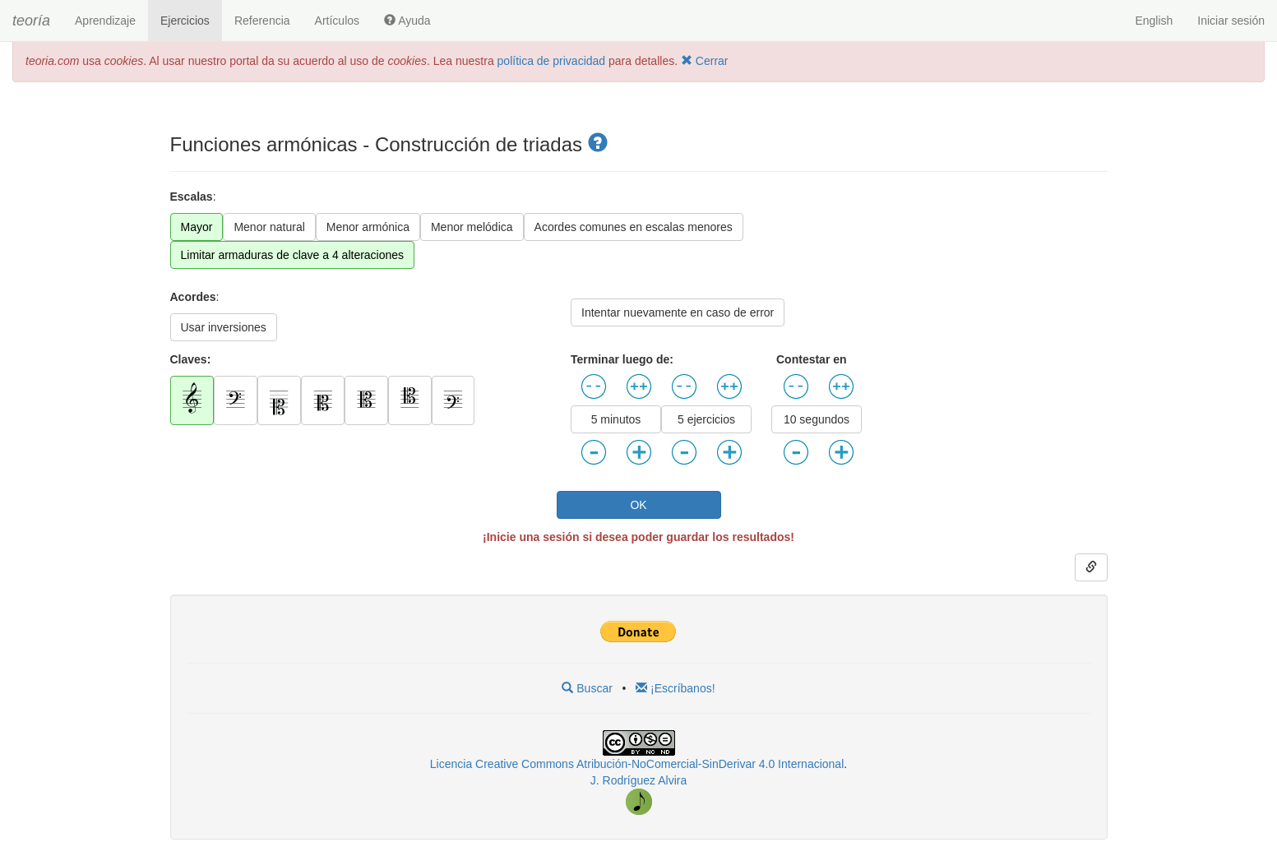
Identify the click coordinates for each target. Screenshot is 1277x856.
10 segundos (816, 419)
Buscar (587, 688)
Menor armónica (367, 227)
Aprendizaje (105, 20)
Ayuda (407, 20)
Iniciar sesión (1231, 20)
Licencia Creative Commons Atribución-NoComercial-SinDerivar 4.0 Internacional (637, 763)
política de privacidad (551, 60)
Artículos (337, 20)
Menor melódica (472, 227)
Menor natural (269, 227)
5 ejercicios (706, 419)
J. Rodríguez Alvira (638, 780)
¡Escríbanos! (675, 688)
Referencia (262, 20)
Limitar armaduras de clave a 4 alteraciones (293, 254)
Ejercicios (185, 20)
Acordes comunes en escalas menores (633, 227)
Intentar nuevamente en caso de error (677, 312)
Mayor (197, 227)
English (1154, 20)
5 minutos (616, 419)
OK (638, 504)
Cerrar (705, 60)
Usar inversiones (223, 327)
